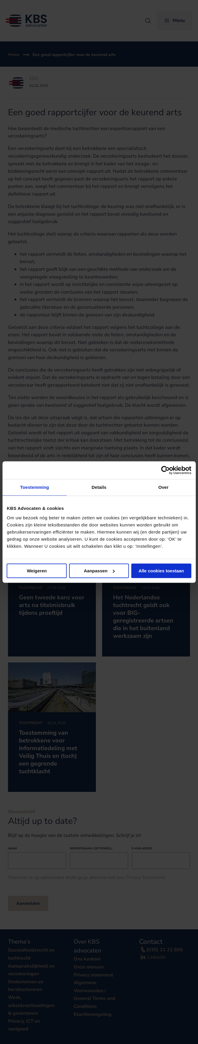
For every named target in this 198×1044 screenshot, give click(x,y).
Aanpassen (99, 570)
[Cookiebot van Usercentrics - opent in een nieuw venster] (165, 470)
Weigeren (37, 570)
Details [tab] (99, 487)
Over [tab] (163, 487)
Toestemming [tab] (34, 487)
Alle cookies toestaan (161, 570)
